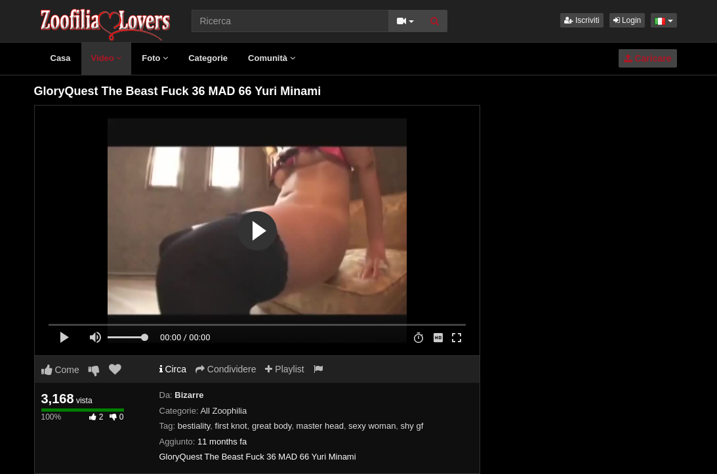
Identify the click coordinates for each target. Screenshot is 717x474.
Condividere (225, 369)
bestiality (194, 426)
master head (320, 426)
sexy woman (372, 426)
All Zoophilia (223, 411)
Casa (61, 58)
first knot (231, 426)
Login (627, 20)
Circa (173, 369)
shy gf (412, 426)
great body (271, 426)
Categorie (208, 58)
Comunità (271, 58)
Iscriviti (582, 20)
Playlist (284, 369)
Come (60, 370)
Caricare (648, 58)
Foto (155, 58)
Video (106, 58)
